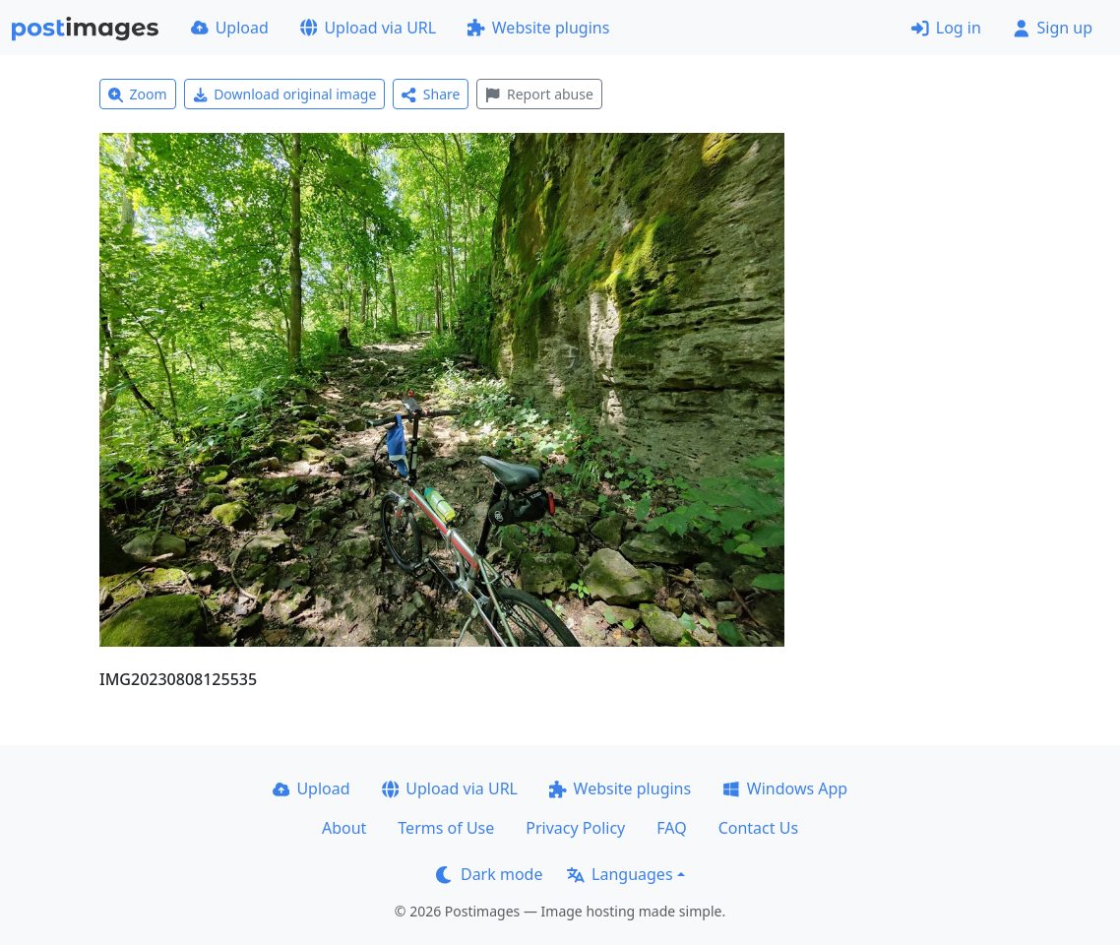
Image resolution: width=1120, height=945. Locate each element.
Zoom (137, 94)
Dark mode (489, 874)
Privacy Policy (575, 828)
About (344, 828)
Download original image (285, 94)
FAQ (671, 828)
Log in (946, 27)
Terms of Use (446, 828)
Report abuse (538, 94)
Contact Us (758, 828)
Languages (619, 874)
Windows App (784, 788)
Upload (230, 27)
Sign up (1052, 27)
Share (431, 94)
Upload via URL (368, 27)
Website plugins (538, 27)
